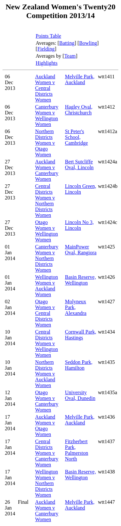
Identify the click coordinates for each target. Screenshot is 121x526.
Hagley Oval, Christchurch (78, 109)
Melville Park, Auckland (80, 79)
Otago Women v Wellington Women (46, 230)
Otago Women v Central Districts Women (45, 313)
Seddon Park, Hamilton (78, 365)
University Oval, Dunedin (80, 395)
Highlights (47, 63)
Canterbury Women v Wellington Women (46, 115)
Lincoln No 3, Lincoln (79, 225)
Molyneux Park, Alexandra (75, 307)
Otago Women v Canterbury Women (46, 401)
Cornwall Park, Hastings (80, 334)
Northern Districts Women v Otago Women (45, 143)
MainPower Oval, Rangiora (80, 249)
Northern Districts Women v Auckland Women (45, 373)
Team (70, 56)
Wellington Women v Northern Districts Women (46, 483)
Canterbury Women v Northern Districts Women (46, 258)
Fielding (46, 49)
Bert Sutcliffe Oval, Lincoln (79, 164)
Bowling (88, 43)
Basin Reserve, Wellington (80, 280)
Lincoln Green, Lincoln (80, 189)
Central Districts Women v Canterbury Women (46, 453)
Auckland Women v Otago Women (45, 425)
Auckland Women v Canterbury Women (46, 170)
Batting (67, 43)
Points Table (48, 36)
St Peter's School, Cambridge (76, 137)
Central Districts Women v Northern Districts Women (45, 200)
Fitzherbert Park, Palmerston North (76, 450)
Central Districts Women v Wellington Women (46, 343)
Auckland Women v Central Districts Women (45, 88)
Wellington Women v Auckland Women (46, 285)
